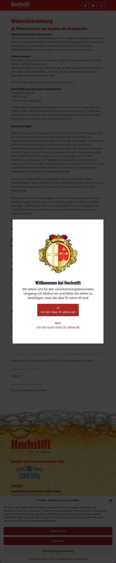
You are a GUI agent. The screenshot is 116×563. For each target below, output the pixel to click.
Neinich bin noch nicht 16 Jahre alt (58, 325)
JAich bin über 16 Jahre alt (58, 310)
